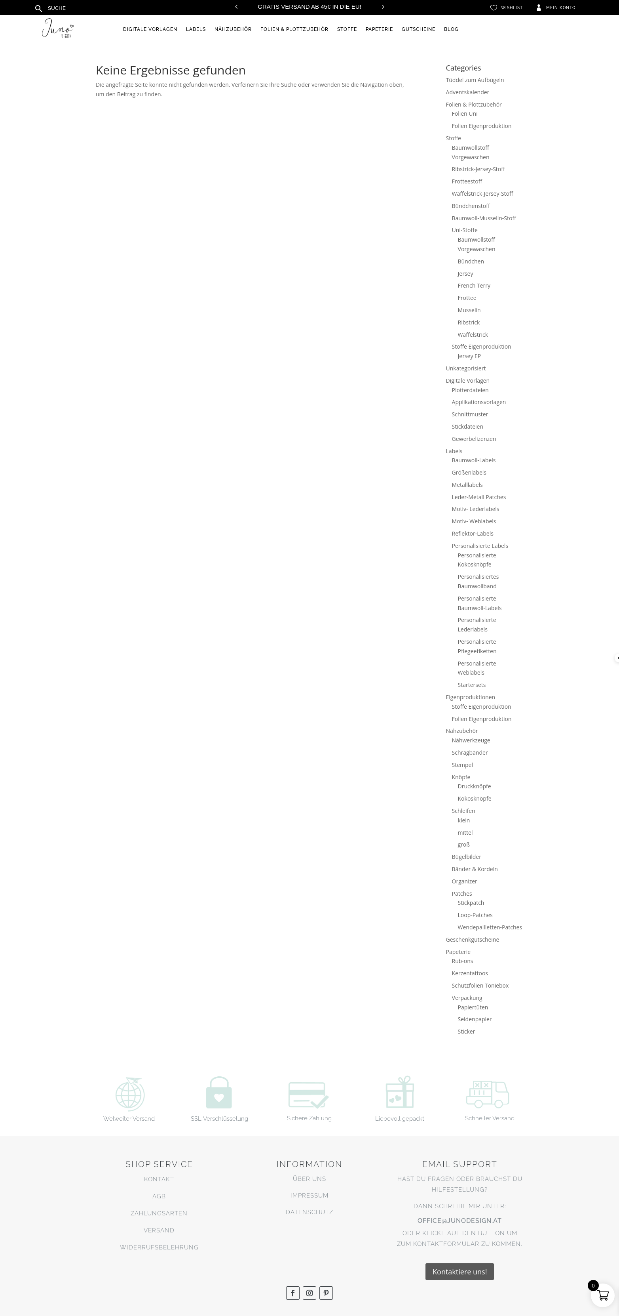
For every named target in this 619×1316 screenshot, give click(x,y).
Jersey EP (469, 356)
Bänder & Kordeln (475, 869)
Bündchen (471, 261)
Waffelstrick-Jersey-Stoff (482, 193)
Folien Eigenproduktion (482, 126)
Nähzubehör (233, 29)
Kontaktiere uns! (460, 1271)
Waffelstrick (473, 334)
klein (464, 820)
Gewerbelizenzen (474, 438)
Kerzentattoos (470, 973)
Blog (451, 29)
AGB (159, 1196)
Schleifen (463, 810)
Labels (196, 29)
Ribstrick (469, 322)
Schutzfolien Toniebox (480, 985)
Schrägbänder (470, 752)
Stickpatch (471, 902)
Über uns (309, 1178)
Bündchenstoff (471, 206)
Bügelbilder (466, 856)
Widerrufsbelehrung (159, 1247)
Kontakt (159, 1179)
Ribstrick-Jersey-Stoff (478, 169)
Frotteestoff (467, 181)
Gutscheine (418, 29)
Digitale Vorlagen (150, 29)
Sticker (466, 1031)
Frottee (467, 297)
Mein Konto (560, 8)
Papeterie (379, 29)
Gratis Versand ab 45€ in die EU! (309, 6)
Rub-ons (462, 961)
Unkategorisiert (466, 368)
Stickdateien (467, 426)
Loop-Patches (475, 915)
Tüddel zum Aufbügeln (475, 80)
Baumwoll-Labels (474, 460)
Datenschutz (309, 1212)
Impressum (309, 1195)
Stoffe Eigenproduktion (481, 346)
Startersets (472, 685)
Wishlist (512, 8)
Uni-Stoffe (465, 230)
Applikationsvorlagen (479, 402)
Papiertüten (473, 1007)
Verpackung (467, 997)
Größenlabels (469, 472)
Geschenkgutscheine (472, 939)
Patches (462, 893)
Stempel (462, 765)
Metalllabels (467, 484)
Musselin (469, 310)
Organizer (464, 881)
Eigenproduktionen (471, 697)
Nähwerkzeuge (471, 740)
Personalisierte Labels (480, 545)
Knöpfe (461, 777)
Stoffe (347, 29)
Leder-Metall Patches (479, 497)
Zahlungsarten (159, 1213)
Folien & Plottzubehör (294, 29)
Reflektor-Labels (473, 533)
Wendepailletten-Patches (490, 927)
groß (464, 844)
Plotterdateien (470, 390)
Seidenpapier (475, 1019)
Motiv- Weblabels (474, 521)
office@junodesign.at (460, 1220)
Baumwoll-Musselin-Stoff (484, 218)
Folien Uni (465, 113)
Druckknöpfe (474, 786)
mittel (465, 832)
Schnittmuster (470, 414)
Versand (159, 1230)
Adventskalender (468, 92)
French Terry (474, 285)
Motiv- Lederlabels (475, 509)
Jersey (465, 273)
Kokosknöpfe (475, 798)
